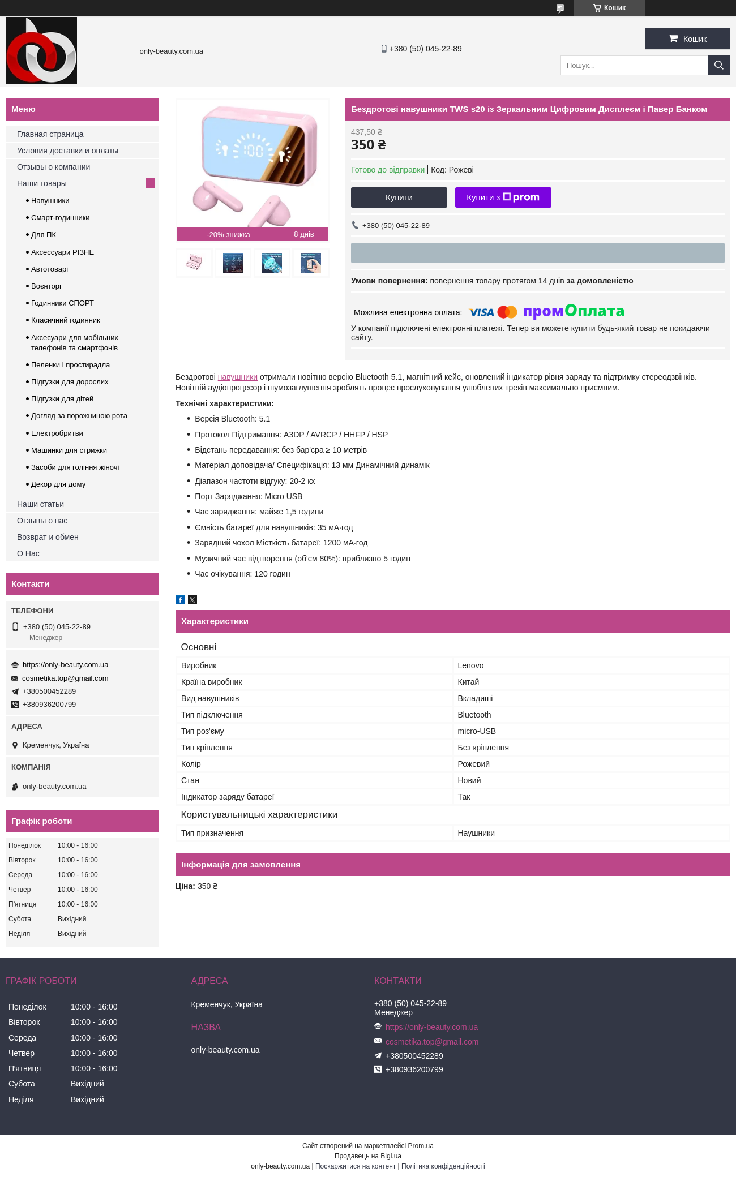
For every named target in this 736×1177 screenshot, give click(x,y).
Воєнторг (46, 286)
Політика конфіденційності (443, 1166)
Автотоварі (49, 269)
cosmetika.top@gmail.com (65, 678)
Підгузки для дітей (62, 398)
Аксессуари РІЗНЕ (62, 252)
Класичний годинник (65, 320)
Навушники (50, 200)
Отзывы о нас (42, 520)
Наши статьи (40, 504)
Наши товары (42, 183)
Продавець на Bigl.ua (368, 1156)
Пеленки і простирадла (70, 364)
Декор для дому (58, 484)
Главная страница (50, 134)
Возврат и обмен (48, 537)
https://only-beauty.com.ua (66, 664)
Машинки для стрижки (69, 450)
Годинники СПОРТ (62, 303)
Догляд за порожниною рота (79, 415)
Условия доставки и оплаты (67, 150)
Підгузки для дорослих (70, 381)
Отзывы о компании (53, 166)
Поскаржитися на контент (355, 1166)
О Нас (28, 553)
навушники (238, 376)
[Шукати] (719, 65)
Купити (399, 197)
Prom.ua (421, 1146)
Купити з (503, 197)
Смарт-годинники (60, 217)
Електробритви (57, 433)
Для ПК (43, 234)
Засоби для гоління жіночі (75, 467)
